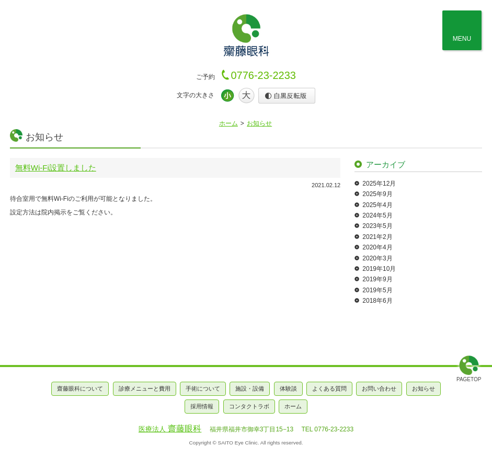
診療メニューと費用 (144, 388)
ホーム (228, 123)
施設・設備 (249, 388)
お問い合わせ (379, 388)
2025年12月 (379, 183)
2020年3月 (377, 258)
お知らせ (259, 123)
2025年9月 (377, 194)
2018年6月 (377, 300)
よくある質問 (329, 388)
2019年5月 (377, 290)
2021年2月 (377, 237)
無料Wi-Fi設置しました (55, 167)
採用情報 (201, 406)
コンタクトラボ (249, 406)
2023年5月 (377, 226)
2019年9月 (377, 279)
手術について (203, 388)
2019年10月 (379, 268)
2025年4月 (377, 205)
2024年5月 (377, 215)
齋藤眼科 (170, 428)
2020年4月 (377, 247)
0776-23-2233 (263, 75)
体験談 (288, 388)
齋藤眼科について (80, 388)
